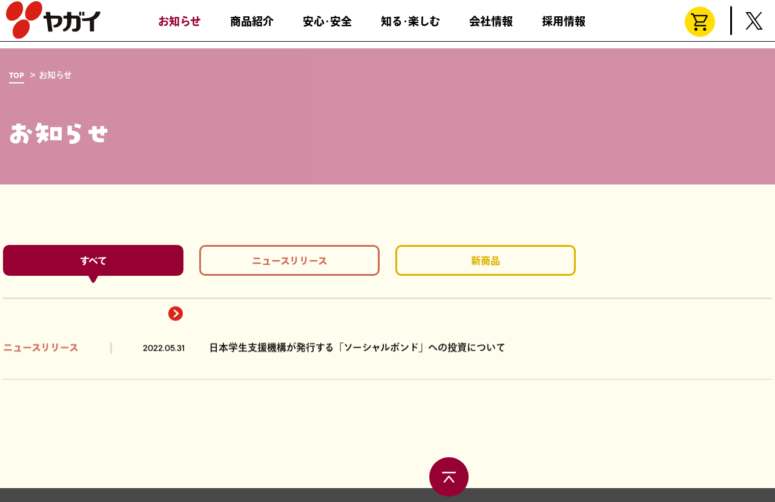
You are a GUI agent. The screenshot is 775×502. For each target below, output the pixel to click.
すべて (93, 264)
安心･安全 (327, 27)
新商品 (485, 264)
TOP (16, 75)
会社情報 (491, 27)
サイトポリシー (267, 484)
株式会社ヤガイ (53, 25)
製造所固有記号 (148, 484)
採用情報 (563, 27)
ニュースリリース (290, 264)
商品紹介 (252, 27)
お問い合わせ (34, 484)
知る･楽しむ (410, 27)
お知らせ (179, 27)
